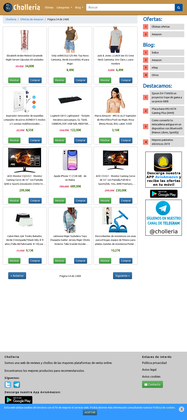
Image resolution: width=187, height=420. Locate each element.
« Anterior (17, 275)
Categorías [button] (63, 7)
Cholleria (11, 19)
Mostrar (14, 80)
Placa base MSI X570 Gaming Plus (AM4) (164, 110)
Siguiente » (122, 275)
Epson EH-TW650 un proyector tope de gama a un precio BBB (167, 97)
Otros (155, 75)
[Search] (130, 7)
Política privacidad (154, 362)
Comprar (35, 80)
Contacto (152, 384)
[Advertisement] (163, 295)
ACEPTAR (90, 412)
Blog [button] (78, 7)
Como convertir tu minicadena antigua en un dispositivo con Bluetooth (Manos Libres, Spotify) (167, 126)
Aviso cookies (151, 376)
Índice (155, 52)
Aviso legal (149, 369)
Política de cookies (164, 407)
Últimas (49, 7)
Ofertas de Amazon (31, 19)
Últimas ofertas (161, 26)
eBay (155, 67)
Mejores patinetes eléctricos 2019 (162, 141)
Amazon (157, 34)
